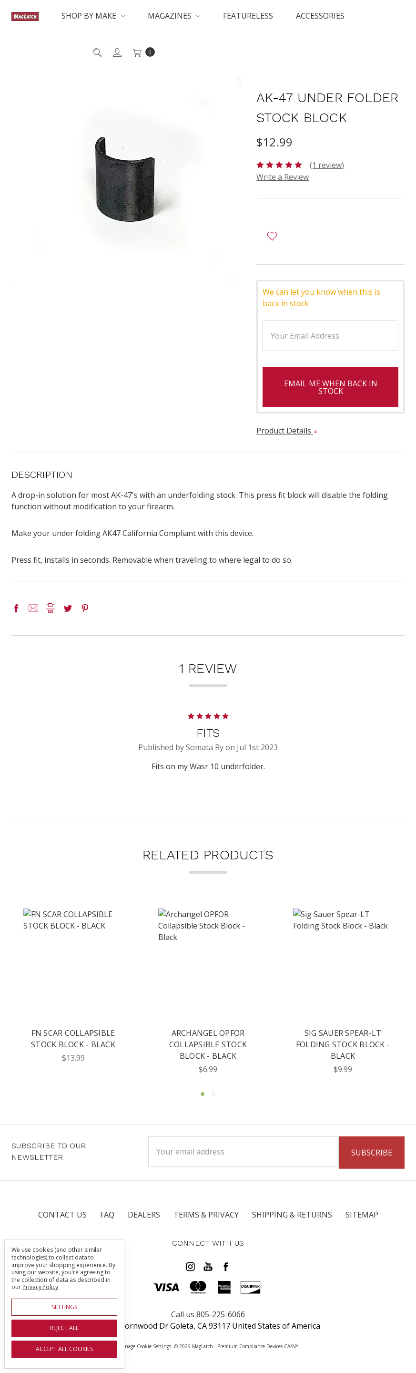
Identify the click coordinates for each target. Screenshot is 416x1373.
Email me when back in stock (330, 387)
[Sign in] (116, 52)
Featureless (248, 15)
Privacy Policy (40, 1287)
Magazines (174, 15)
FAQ (107, 1222)
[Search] (96, 52)
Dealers (144, 1222)
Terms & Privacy (206, 1222)
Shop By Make (93, 15)
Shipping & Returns (292, 1222)
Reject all (64, 1328)
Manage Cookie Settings (144, 1346)
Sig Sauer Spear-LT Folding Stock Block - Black (343, 1045)
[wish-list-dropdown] (271, 236)
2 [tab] (213, 1094)
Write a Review (282, 177)
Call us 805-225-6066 (208, 1314)
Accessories (320, 15)
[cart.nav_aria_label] (141, 52)
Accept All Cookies (64, 1349)
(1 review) (327, 165)
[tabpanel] (73, 992)
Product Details (287, 430)
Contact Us (62, 1222)
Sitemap (361, 1222)
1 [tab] (202, 1094)
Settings (64, 1307)
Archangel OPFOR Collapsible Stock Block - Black (208, 1045)
